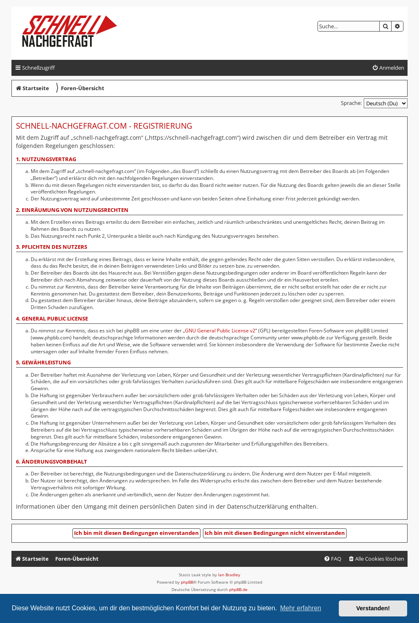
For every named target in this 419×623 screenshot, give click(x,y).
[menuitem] (388, 68)
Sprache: (351, 103)
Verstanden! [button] (373, 608)
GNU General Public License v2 (220, 330)
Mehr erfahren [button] (300, 608)
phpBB (187, 582)
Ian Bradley (229, 575)
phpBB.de (238, 589)
